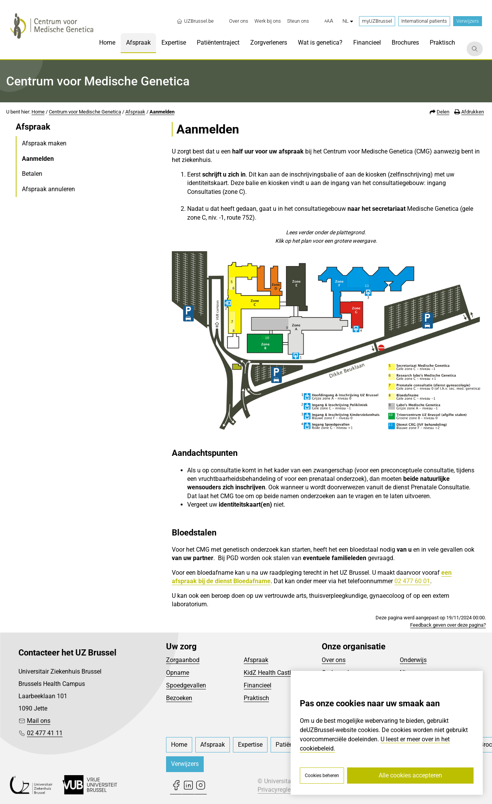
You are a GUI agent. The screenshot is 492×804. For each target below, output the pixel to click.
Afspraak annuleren (48, 189)
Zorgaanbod (182, 660)
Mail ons (38, 720)
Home (38, 112)
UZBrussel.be (195, 21)
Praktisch (256, 698)
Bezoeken (179, 698)
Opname (177, 672)
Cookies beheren (322, 775)
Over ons (334, 660)
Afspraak (135, 112)
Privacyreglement (281, 789)
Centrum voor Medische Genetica (85, 112)
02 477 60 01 (412, 581)
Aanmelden (162, 112)
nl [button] (347, 21)
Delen (443, 112)
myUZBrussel (377, 21)
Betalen (32, 173)
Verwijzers (467, 21)
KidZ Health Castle (269, 672)
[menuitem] (238, 21)
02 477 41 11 (45, 733)
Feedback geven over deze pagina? (448, 625)
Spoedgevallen (186, 685)
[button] (328, 21)
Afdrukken (472, 112)
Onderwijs (413, 660)
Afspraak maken (44, 143)
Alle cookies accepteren (410, 775)
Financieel (257, 685)
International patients (424, 21)
